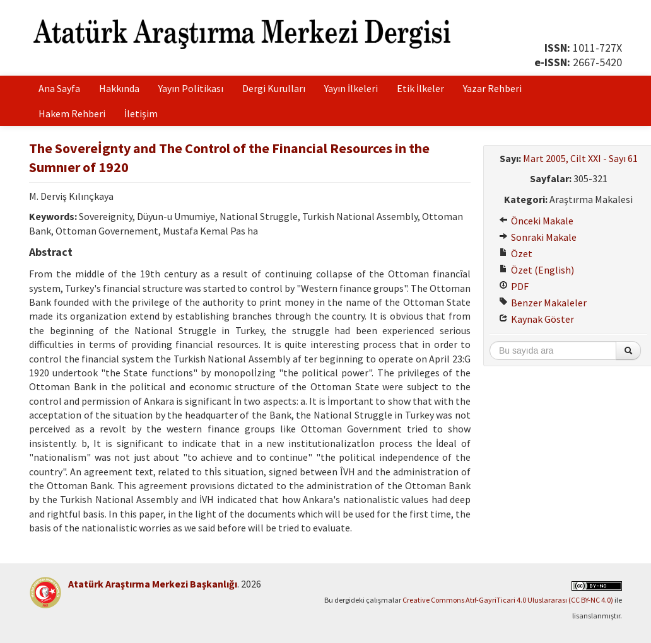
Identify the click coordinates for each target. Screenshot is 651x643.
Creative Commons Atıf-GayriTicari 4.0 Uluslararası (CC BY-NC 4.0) (507, 600)
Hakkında (119, 88)
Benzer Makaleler (543, 302)
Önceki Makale (536, 220)
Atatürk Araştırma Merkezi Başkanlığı (152, 583)
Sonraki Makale (538, 237)
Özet (515, 253)
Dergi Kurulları (273, 88)
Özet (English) (536, 270)
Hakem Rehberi (71, 113)
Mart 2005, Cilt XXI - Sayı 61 (580, 158)
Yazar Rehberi (492, 88)
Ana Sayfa (59, 88)
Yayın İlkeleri (351, 88)
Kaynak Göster (536, 319)
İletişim (141, 113)
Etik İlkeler (420, 88)
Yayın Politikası (190, 88)
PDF (514, 286)
